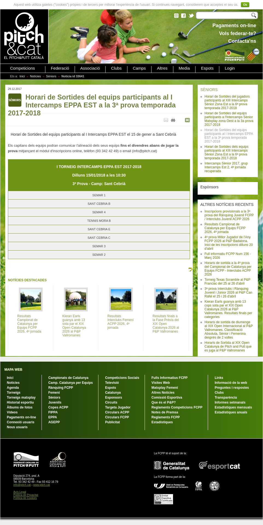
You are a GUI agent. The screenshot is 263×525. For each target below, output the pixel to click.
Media (184, 68)
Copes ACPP (58, 407)
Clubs (116, 68)
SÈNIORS (209, 89)
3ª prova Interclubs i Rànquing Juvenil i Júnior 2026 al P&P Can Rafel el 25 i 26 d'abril (228, 292)
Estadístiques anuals (231, 412)
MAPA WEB (13, 369)
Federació (60, 68)
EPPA (52, 417)
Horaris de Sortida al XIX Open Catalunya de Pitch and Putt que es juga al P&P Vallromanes (228, 346)
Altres (162, 68)
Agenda (13, 388)
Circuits (111, 402)
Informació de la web (231, 383)
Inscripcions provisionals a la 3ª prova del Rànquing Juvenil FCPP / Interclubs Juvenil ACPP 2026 (229, 215)
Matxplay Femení (164, 388)
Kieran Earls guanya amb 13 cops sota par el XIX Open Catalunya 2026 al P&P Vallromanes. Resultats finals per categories (228, 309)
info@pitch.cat (22, 484)
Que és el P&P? (163, 402)
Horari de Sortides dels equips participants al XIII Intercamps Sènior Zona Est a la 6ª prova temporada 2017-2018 (226, 152)
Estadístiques (162, 422)
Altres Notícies (162, 393)
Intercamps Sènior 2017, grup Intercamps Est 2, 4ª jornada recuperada (226, 167)
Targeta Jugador (117, 407)
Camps (139, 68)
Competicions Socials (122, 378)
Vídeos (12, 412)
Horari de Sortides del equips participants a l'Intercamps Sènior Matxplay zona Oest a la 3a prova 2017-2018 (228, 119)
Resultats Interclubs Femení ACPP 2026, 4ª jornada (120, 322)
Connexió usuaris (20, 422)
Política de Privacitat (25, 494)
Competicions (22, 68)
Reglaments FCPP (165, 417)
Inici (22, 76)
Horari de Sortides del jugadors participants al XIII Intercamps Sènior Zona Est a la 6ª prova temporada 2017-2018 (227, 102)
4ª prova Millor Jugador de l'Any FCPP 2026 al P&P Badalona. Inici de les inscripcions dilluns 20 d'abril (228, 243)
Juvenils (55, 402)
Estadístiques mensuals (233, 407)
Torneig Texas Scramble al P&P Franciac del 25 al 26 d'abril (227, 281)
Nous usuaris (17, 427)
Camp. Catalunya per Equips (70, 383)
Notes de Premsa (164, 412)
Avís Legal (19, 491)
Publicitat (112, 422)
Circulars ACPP (117, 412)
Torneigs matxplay (21, 397)
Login (230, 68)
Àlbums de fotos (20, 407)
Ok (245, 4)
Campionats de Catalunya (68, 378)
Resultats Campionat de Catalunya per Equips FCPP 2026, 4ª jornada (225, 228)
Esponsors (113, 397)
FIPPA (53, 412)
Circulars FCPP (117, 417)
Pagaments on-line (21, 417)
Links (219, 378)
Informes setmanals (230, 402)
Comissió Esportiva (166, 397)
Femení (54, 393)
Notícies (35, 76)
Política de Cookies (25, 498)
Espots (207, 68)
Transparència (226, 397)
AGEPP (54, 422)
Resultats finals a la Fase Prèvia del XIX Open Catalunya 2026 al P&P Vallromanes (166, 323)
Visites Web (160, 383)
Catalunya (113, 393)
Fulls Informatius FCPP (169, 378)
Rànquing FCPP (60, 388)
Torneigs (14, 393)
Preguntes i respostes (232, 388)
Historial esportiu (20, 402)
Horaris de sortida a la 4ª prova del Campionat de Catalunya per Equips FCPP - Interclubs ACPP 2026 (228, 268)
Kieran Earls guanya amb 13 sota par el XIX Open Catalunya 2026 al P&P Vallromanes (74, 325)
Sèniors (51, 76)
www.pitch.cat (41, 484)
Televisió (112, 383)
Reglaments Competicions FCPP (176, 407)
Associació (90, 68)
